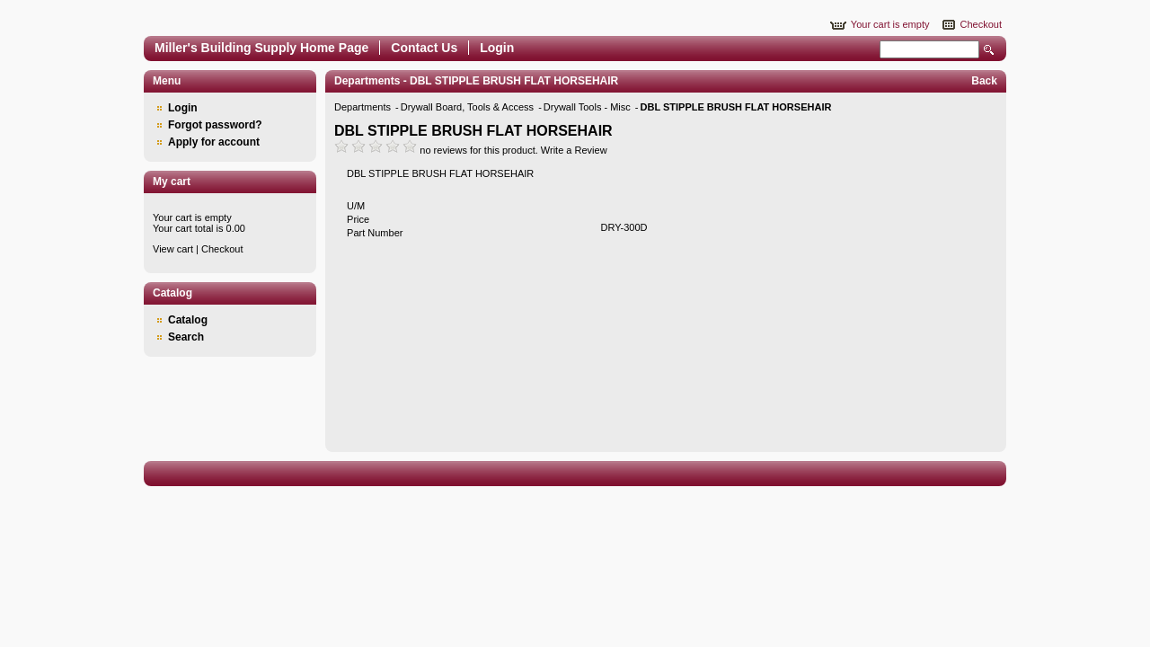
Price (358, 219)
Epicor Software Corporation (368, 13)
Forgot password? (215, 125)
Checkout (981, 24)
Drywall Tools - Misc (588, 107)
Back (984, 81)
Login (497, 47)
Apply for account (214, 142)
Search (989, 50)
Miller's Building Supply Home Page (261, 47)
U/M (356, 205)
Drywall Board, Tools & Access (468, 107)
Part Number (374, 232)
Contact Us (424, 47)
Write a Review (574, 150)
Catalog (188, 320)
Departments (364, 107)
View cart (173, 249)
